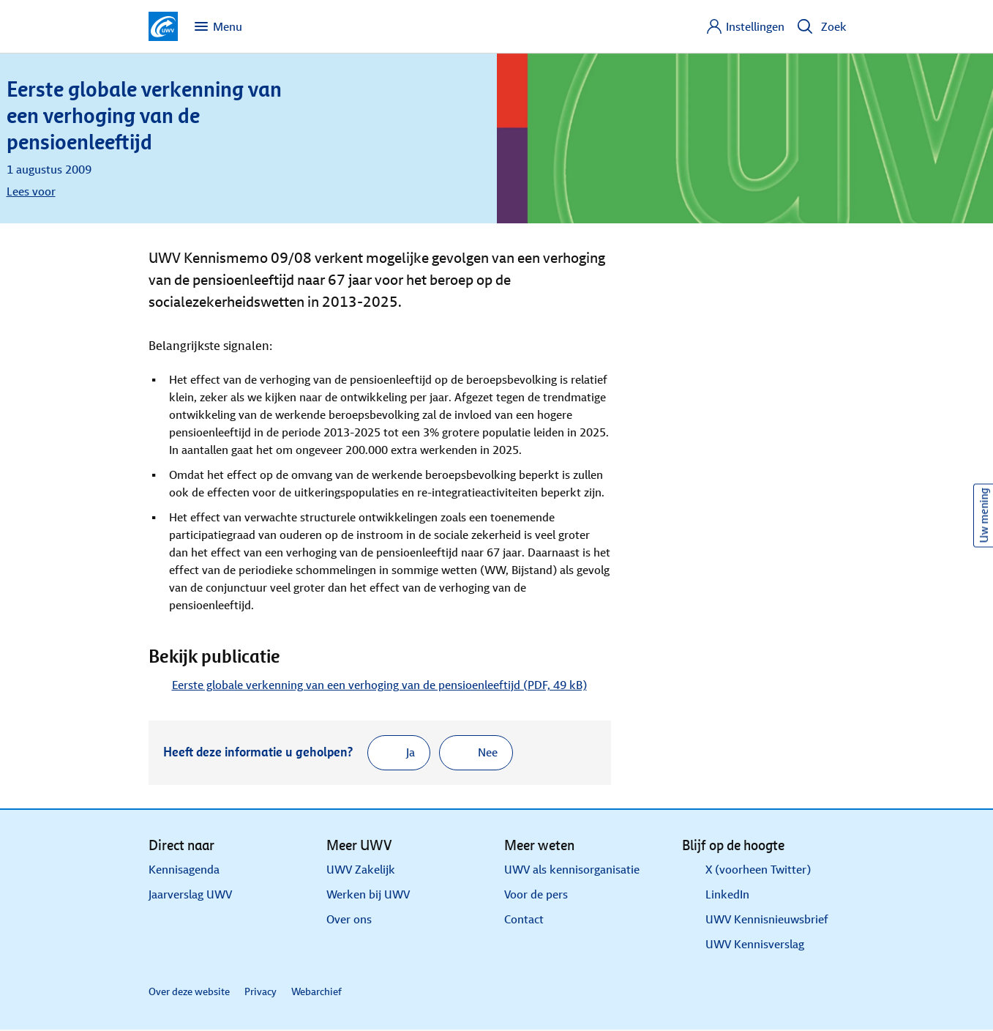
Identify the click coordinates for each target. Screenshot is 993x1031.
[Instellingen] (745, 26)
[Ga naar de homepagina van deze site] (163, 26)
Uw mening (984, 515)
